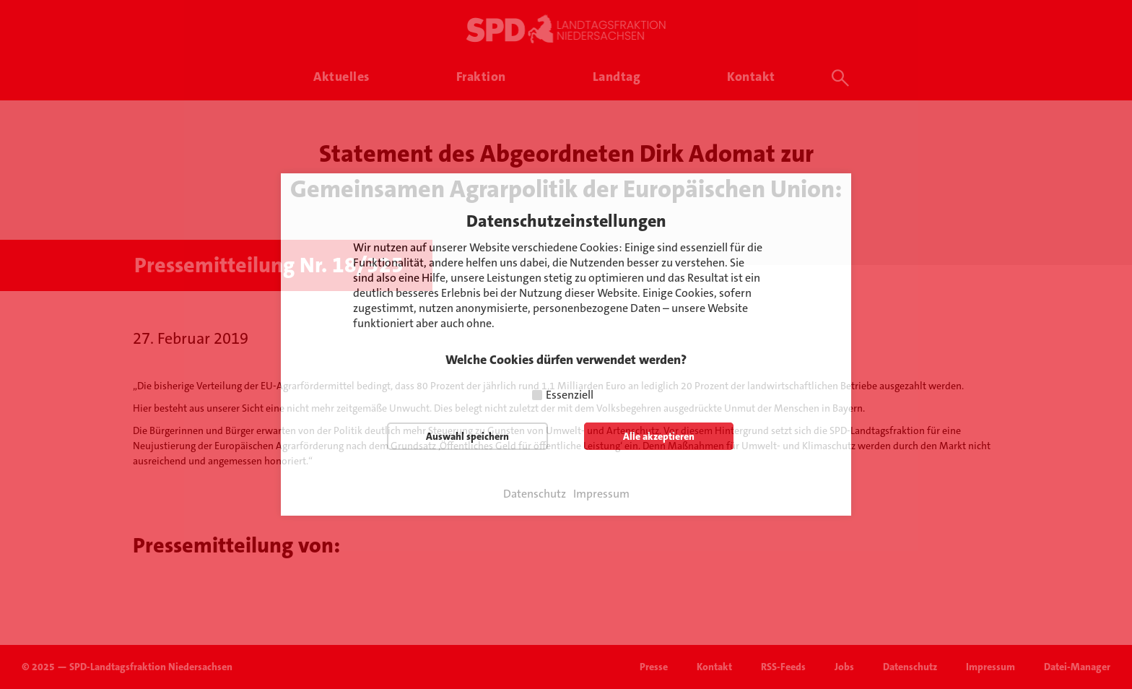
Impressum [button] (601, 494)
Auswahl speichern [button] (467, 436)
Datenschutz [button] (534, 494)
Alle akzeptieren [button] (659, 436)
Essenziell (569, 394)
